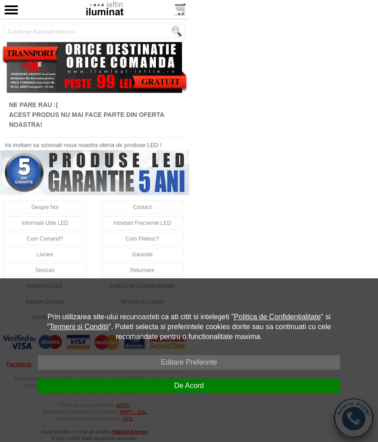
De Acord (189, 385)
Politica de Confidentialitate (277, 317)
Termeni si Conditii (79, 326)
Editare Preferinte (189, 362)
